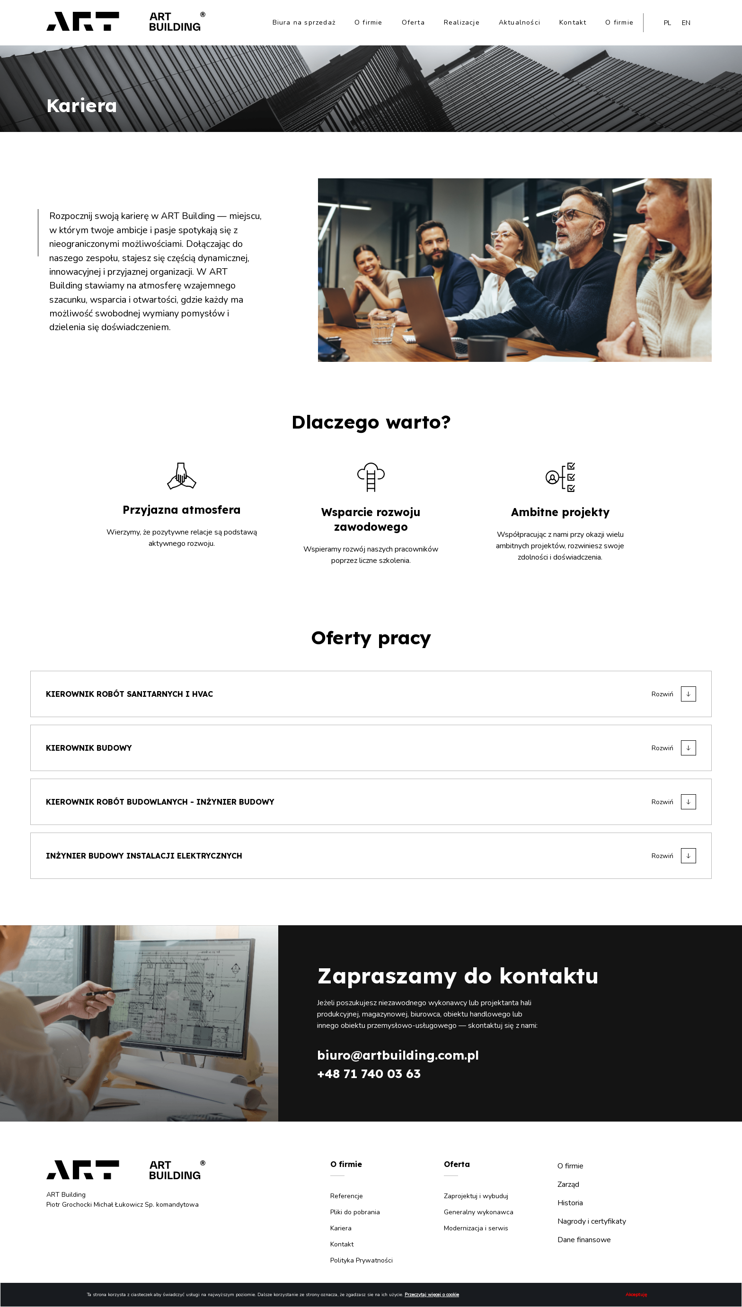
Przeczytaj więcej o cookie (432, 1294)
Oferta (413, 22)
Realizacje (462, 22)
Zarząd (568, 1184)
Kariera (341, 1228)
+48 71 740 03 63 (369, 1073)
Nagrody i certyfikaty (591, 1221)
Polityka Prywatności (361, 1260)
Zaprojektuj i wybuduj (476, 1196)
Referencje (346, 1196)
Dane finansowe (584, 1240)
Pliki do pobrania (355, 1212)
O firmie (368, 22)
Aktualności (519, 22)
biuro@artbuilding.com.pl (398, 1055)
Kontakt (572, 22)
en (686, 22)
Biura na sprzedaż (304, 22)
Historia (570, 1203)
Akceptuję (636, 1294)
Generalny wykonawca (478, 1212)
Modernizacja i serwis (476, 1228)
